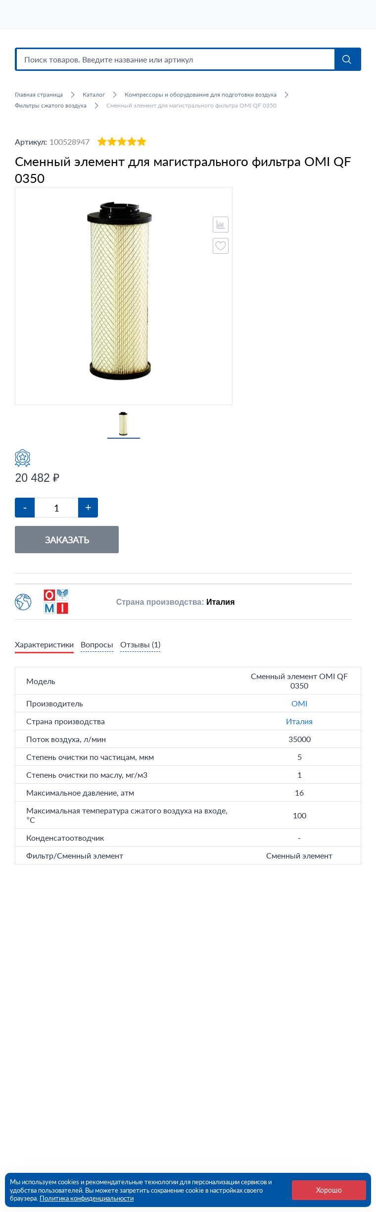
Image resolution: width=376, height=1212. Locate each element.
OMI (299, 708)
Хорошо (329, 1190)
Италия (299, 726)
